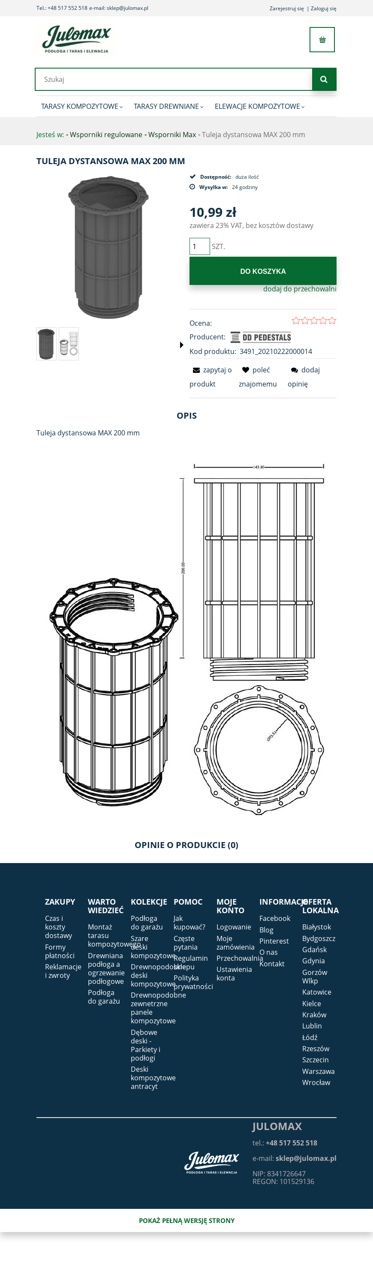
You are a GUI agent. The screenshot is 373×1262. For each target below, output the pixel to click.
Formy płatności (60, 951)
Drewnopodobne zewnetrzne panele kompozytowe (158, 1007)
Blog (266, 930)
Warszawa (318, 1071)
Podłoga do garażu (104, 997)
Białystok (316, 927)
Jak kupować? (189, 923)
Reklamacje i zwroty (63, 971)
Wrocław (316, 1082)
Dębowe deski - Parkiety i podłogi (145, 1045)
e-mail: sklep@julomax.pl (118, 8)
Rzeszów (315, 1048)
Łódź (309, 1037)
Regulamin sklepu (191, 962)
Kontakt (272, 963)
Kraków (314, 1014)
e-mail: (295, 1158)
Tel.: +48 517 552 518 (61, 8)
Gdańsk (314, 949)
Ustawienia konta (234, 974)
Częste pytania (186, 943)
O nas (268, 952)
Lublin (312, 1026)
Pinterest (274, 941)
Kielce (311, 1003)
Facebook (274, 918)
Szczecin (315, 1059)
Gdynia (313, 960)
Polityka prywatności (193, 982)
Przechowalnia (240, 958)
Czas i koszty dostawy (58, 927)
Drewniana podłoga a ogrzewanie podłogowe (106, 968)
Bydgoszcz (318, 938)
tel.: (285, 1143)
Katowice (316, 992)
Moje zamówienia (236, 943)
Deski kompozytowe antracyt (153, 1077)
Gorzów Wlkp (314, 977)
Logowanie (234, 927)
